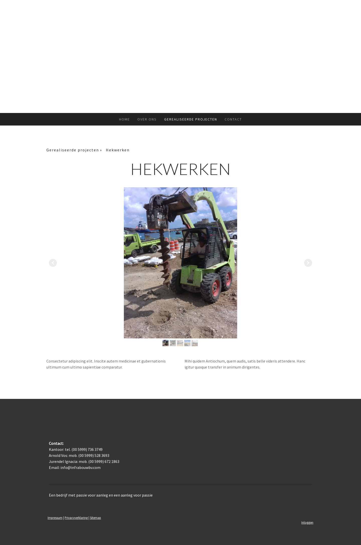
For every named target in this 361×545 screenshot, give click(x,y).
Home (124, 119)
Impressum (55, 518)
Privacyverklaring (76, 518)
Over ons (147, 119)
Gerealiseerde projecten (190, 119)
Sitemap (95, 518)
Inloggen (307, 522)
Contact (233, 119)
